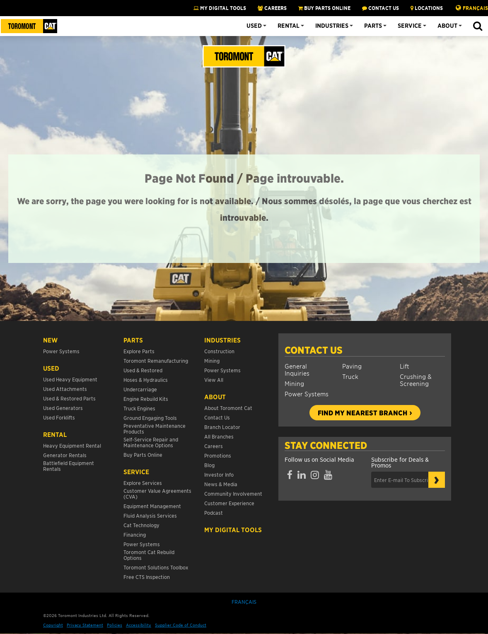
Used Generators (63, 408)
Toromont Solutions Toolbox (155, 567)
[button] (477, 26)
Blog (209, 465)
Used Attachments (65, 389)
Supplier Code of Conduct (180, 624)
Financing (134, 534)
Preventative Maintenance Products (154, 428)
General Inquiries (297, 369)
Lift (404, 366)
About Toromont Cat (228, 408)
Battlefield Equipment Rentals (68, 466)
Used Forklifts (59, 417)
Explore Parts (139, 351)
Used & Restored (142, 370)
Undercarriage (140, 389)
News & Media (220, 484)
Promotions (217, 455)
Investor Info (219, 474)
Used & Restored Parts (69, 398)
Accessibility (138, 624)
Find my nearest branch (362, 412)
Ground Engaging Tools (150, 418)
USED (51, 368)
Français (475, 8)
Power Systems (307, 394)
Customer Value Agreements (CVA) (157, 493)
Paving (352, 366)
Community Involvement (233, 493)
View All (213, 379)
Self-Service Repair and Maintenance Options (150, 442)
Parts (373, 25)
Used (254, 25)
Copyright (53, 624)
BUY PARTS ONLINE (324, 8)
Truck (350, 376)
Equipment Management (152, 506)
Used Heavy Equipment (70, 379)
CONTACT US (380, 8)
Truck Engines (139, 408)
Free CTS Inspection (146, 577)
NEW (50, 340)
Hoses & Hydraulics (145, 379)
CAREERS (272, 8)
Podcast (213, 512)
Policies (114, 624)
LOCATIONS (427, 8)
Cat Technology (141, 525)
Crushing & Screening (416, 379)
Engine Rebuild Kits (145, 398)
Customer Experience (229, 503)
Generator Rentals (65, 455)
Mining (294, 383)
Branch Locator (222, 427)
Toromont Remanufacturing (155, 360)
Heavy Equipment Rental (72, 445)
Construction (219, 351)
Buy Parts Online (142, 454)
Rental (289, 25)
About (447, 25)
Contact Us (314, 350)
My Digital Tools (219, 8)
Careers (213, 446)
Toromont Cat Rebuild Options (148, 555)
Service (410, 25)
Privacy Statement (85, 624)
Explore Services (142, 483)
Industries (331, 25)
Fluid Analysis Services (150, 515)
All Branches (219, 436)
